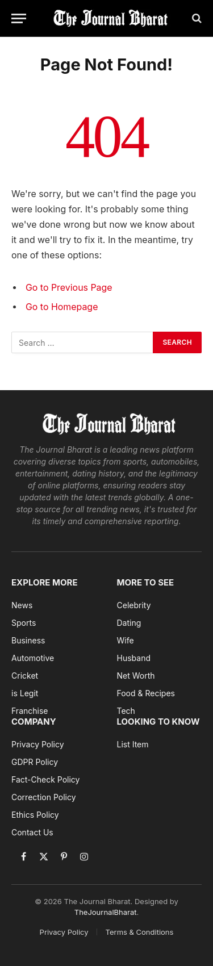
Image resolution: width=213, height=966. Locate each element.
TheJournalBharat (105, 912)
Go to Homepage (62, 307)
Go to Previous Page (69, 287)
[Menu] (18, 18)
